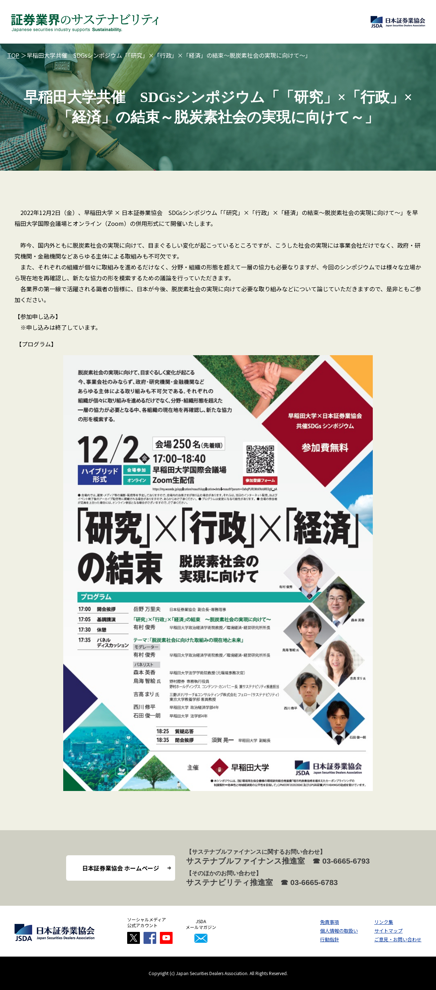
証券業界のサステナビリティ (85, 22)
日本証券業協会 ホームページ (120, 868)
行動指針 (329, 939)
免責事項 (329, 921)
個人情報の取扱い (339, 930)
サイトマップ (388, 930)
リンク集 (383, 921)
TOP (13, 55)
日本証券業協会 (398, 22)
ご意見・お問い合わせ (397, 939)
